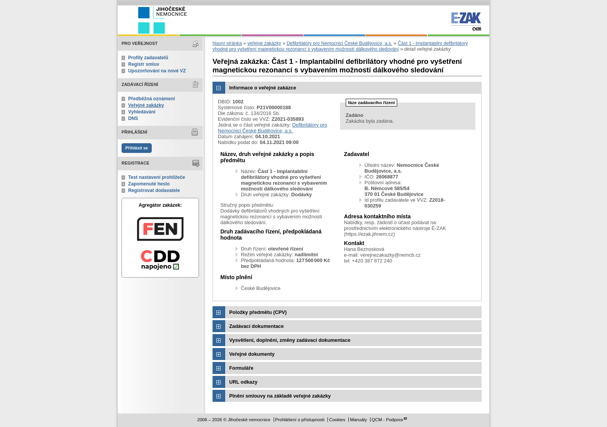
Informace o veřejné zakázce (262, 88)
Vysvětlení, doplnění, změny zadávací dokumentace (289, 340)
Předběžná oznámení (151, 98)
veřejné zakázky (264, 43)
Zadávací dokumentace (256, 326)
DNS (133, 118)
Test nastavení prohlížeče (156, 177)
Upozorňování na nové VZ (157, 71)
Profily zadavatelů (148, 57)
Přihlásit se (136, 148)
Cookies (337, 419)
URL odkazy (243, 382)
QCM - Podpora (387, 419)
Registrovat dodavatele (154, 190)
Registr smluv (143, 64)
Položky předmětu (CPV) (258, 312)
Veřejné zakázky (146, 105)
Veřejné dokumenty (251, 354)
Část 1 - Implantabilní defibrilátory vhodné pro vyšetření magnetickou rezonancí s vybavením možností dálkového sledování (340, 46)
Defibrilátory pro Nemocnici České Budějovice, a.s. (339, 43)
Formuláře (241, 368)
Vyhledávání (142, 112)
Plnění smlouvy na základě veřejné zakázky (280, 396)
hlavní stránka (227, 43)
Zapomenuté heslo (149, 184)
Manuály (358, 419)
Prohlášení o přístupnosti (299, 419)
